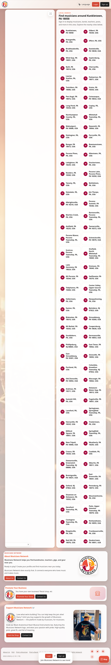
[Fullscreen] (50, 13)
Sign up (105, 4)
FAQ (13, 652)
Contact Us (21, 578)
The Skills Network (75, 652)
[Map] (104, 659)
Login (95, 4)
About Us (9, 578)
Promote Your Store (25, 596)
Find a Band (33, 652)
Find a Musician (22, 652)
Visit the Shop (13, 635)
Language (84, 4)
